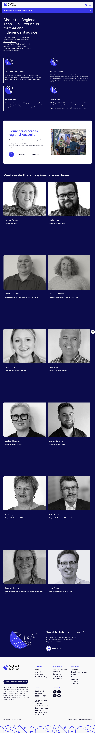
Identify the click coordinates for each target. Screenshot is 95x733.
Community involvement (57, 675)
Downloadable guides (79, 672)
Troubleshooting (41, 677)
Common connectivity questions (75, 681)
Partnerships (57, 678)
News (73, 677)
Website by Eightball (85, 719)
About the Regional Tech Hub (60, 671)
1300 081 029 (40, 696)
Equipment (39, 674)
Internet (38, 672)
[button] (93, 332)
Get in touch (39, 691)
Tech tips (74, 670)
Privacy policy (72, 719)
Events (73, 674)
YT (59, 695)
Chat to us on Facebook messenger (16, 681)
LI (54, 695)
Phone (37, 670)
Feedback (38, 693)
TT (54, 692)
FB (59, 692)
